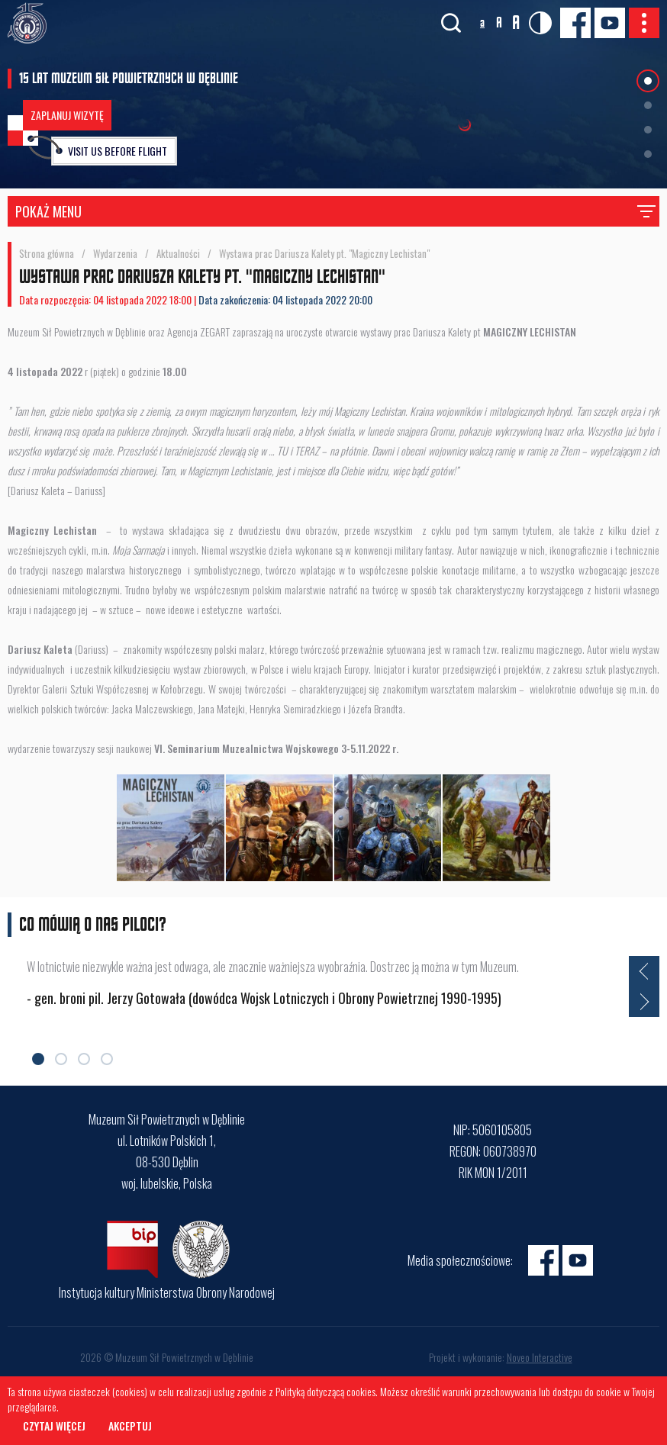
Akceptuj (130, 1426)
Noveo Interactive (539, 1357)
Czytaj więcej (54, 1426)
